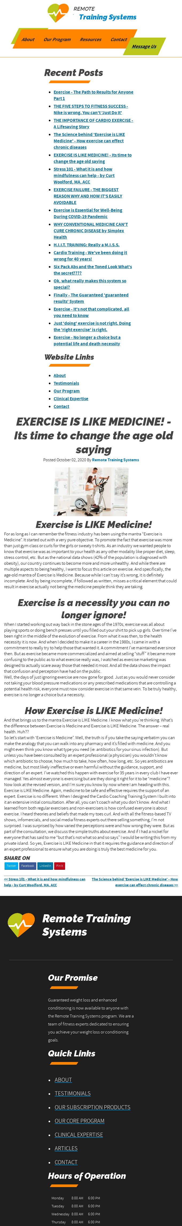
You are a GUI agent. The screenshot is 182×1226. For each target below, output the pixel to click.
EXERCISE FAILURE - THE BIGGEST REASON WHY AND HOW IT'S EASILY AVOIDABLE (92, 196)
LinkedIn (45, 866)
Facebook (27, 866)
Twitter (11, 866)
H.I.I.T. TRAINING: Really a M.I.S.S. (91, 245)
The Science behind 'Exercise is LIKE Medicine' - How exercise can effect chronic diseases (93, 141)
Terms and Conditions (22, 1210)
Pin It (59, 866)
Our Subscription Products (127, 1034)
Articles (114, 1075)
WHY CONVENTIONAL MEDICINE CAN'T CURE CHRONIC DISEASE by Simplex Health (91, 231)
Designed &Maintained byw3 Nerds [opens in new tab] (164, 1205)
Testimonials (71, 383)
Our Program (71, 391)
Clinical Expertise (75, 399)
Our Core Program (128, 1047)
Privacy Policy (51, 1210)
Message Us (144, 46)
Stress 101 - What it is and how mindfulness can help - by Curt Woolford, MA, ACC (88, 175)
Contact (66, 407)
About (64, 376)
